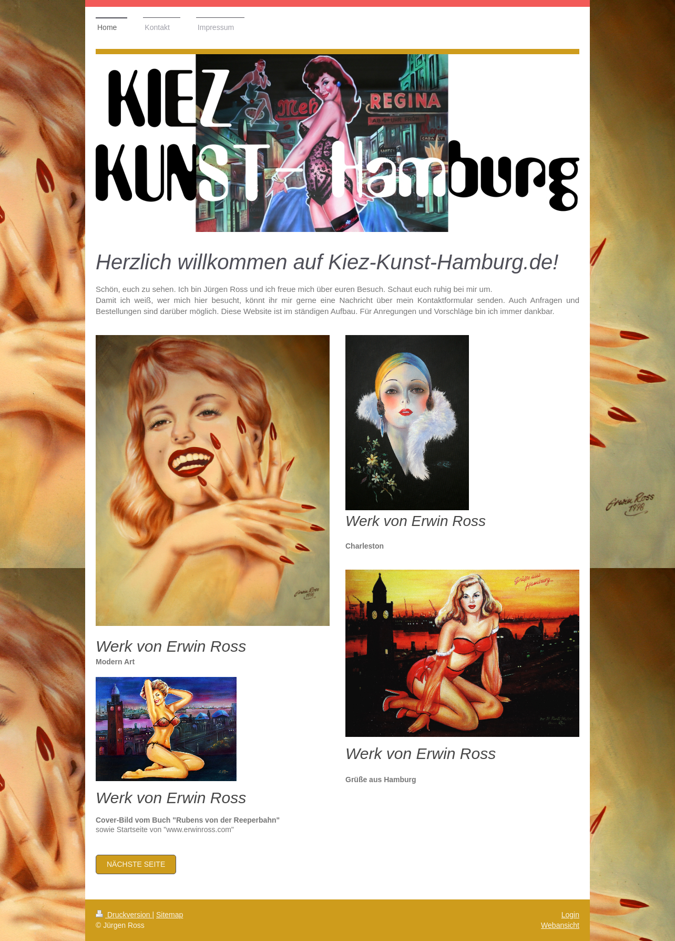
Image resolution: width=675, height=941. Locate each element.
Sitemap (169, 914)
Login (570, 914)
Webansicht (560, 925)
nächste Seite (136, 864)
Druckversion (124, 914)
